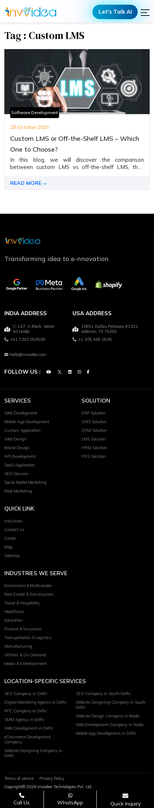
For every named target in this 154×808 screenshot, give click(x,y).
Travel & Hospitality (22, 603)
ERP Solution (93, 413)
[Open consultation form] (126, 799)
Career (10, 538)
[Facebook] (88, 372)
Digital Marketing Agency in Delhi (35, 702)
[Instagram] (79, 372)
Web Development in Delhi (28, 728)
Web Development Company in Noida (109, 724)
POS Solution (94, 456)
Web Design (15, 439)
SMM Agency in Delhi (24, 719)
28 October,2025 (29, 127)
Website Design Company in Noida (107, 716)
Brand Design (17, 448)
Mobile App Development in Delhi (106, 733)
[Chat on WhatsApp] (70, 799)
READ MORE (28, 183)
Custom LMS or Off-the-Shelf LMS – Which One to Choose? (74, 143)
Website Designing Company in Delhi (33, 753)
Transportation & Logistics (27, 637)
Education (13, 620)
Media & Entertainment (25, 663)
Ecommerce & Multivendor (28, 585)
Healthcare (14, 611)
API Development (20, 456)
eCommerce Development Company (27, 740)
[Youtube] (48, 372)
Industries (13, 521)
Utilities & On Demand (25, 655)
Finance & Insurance (22, 629)
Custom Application (22, 430)
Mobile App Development (26, 422)
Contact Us (14, 530)
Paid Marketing (18, 491)
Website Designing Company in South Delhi (111, 705)
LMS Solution (94, 439)
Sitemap (12, 556)
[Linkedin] (70, 372)
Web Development (20, 413)
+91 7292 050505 (24, 339)
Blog (8, 547)
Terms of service (19, 778)
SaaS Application (19, 465)
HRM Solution (94, 448)
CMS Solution (94, 422)
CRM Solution (94, 430)
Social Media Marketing (25, 482)
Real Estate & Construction (28, 594)
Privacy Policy (51, 778)
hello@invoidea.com (25, 354)
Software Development (34, 112)
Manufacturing (18, 646)
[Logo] (30, 11)
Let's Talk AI (115, 11)
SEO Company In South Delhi (103, 693)
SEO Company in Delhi (25, 693)
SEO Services (16, 474)
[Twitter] (59, 372)
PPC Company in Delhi (25, 711)
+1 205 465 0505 (92, 339)
